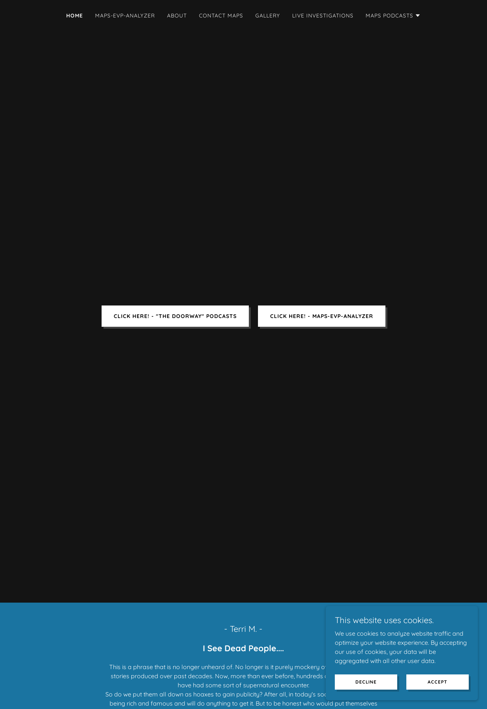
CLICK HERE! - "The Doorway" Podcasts (175, 316)
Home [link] (74, 15)
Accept (437, 682)
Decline (366, 682)
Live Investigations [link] (322, 15)
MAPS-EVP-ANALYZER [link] (125, 15)
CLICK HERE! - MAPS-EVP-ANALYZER (321, 316)
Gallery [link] (267, 15)
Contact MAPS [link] (221, 15)
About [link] (177, 15)
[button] (393, 15)
